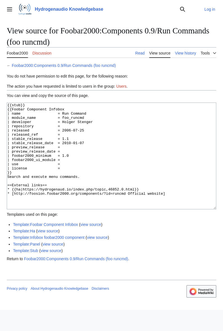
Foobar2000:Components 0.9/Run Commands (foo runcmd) (64, 65)
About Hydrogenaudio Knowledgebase (59, 310)
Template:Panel (26, 265)
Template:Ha (24, 252)
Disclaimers (100, 310)
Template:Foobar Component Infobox (45, 245)
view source (90, 245)
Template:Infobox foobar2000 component (49, 258)
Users (121, 86)
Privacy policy (17, 310)
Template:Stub (25, 271)
